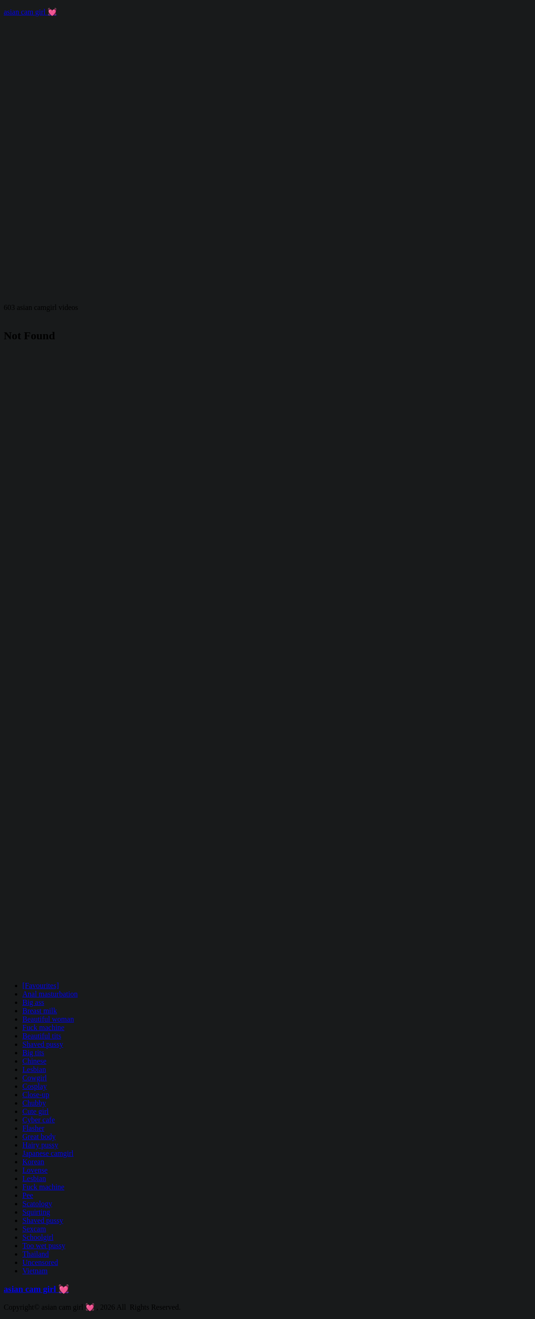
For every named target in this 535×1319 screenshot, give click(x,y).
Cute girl (35, 1111)
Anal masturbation (50, 994)
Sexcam (34, 1229)
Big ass (33, 1002)
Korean (33, 1162)
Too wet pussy (43, 1246)
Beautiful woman (48, 1019)
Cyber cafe (38, 1120)
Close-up (35, 1095)
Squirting (36, 1212)
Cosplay (34, 1086)
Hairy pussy (40, 1145)
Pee (27, 1195)
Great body (39, 1136)
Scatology (37, 1204)
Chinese (34, 1061)
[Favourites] (40, 985)
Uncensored (40, 1262)
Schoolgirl (38, 1237)
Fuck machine (43, 1027)
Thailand (35, 1254)
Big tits (33, 1053)
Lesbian (34, 1069)
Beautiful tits (41, 1036)
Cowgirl (34, 1078)
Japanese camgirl (48, 1153)
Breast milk (39, 1011)
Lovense (35, 1170)
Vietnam (35, 1271)
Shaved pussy (42, 1044)
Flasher (33, 1128)
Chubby (34, 1103)
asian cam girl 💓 (30, 12)
